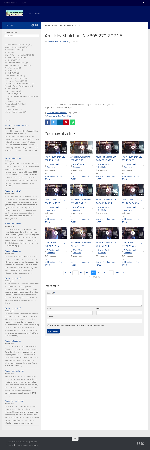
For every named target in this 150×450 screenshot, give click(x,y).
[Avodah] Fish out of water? (14, 401)
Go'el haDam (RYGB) (14, 94)
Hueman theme (34, 445)
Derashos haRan (12, 109)
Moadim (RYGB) (10, 60)
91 (99, 273)
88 (81, 273)
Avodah (7, 121)
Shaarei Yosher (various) (13, 76)
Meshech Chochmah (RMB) (14, 58)
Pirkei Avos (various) (12, 68)
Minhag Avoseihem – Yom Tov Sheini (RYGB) (23, 96)
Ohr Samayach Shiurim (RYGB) (15, 63)
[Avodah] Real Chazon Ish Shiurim (17, 125)
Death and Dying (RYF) (13, 50)
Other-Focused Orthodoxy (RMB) (16, 65)
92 (106, 273)
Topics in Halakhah (11, 91)
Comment (51, 293)
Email (98, 309)
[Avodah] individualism (13, 158)
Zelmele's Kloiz (10, 107)
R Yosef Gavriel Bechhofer (57, 42)
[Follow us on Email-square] (36, 25)
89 (87, 273)
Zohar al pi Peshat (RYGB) (13, 112)
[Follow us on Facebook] (32, 25)
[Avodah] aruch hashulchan (14, 371)
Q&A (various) (9, 71)
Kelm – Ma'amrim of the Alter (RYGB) (18, 55)
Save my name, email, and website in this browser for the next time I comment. (77, 326)
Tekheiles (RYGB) (13, 102)
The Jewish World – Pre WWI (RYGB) (17, 83)
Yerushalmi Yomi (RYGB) (13, 104)
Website (50, 317)
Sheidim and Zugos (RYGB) (14, 78)
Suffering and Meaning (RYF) (15, 81)
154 (117, 273)
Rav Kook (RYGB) (10, 73)
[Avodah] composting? (13, 191)
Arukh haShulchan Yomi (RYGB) (59, 116)
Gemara (7, 52)
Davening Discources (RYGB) (15, 47)
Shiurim (23, 3)
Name (49, 309)
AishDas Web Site (10, 3)
